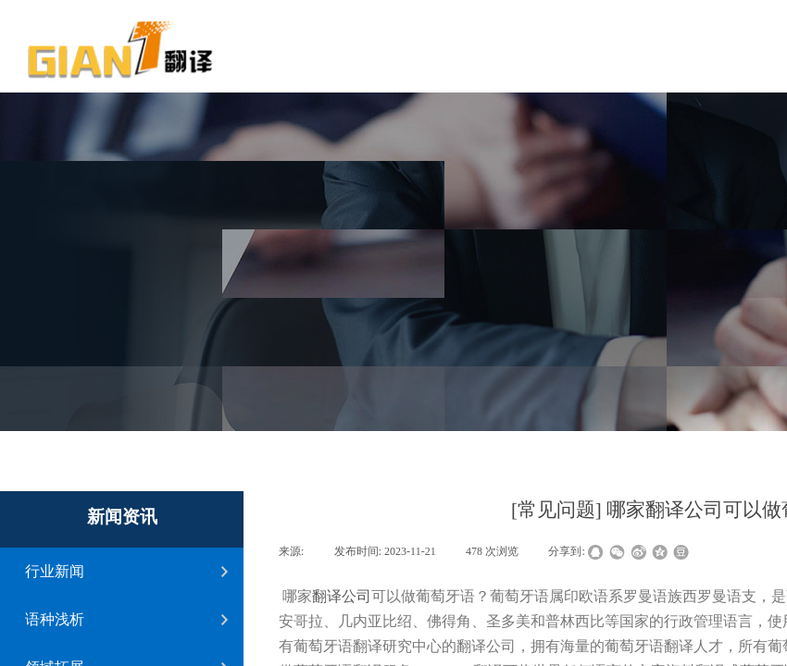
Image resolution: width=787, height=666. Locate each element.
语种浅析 (54, 619)
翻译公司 (341, 596)
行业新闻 (54, 571)
